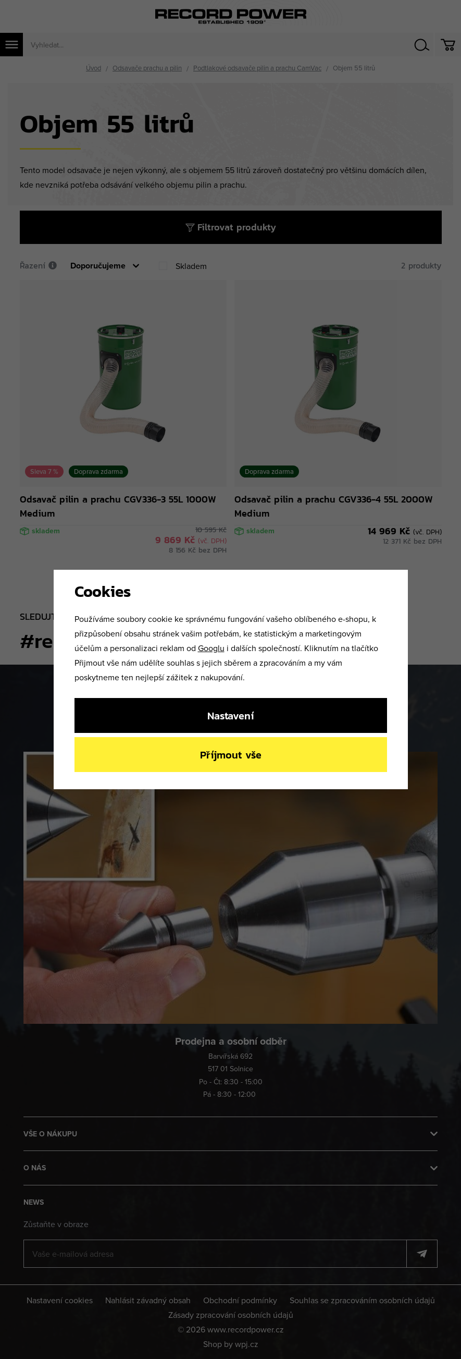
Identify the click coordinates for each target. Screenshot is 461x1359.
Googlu (211, 648)
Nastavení (230, 715)
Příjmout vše (230, 754)
